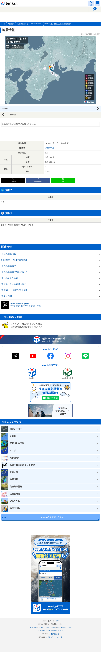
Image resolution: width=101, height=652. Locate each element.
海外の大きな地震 (9, 278)
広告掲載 (41, 631)
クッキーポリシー (64, 627)
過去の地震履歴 (8, 266)
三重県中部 (49, 148)
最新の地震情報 (8, 254)
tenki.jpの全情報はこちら (52, 517)
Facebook (38, 182)
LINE (63, 182)
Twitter (13, 182)
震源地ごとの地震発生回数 (14, 284)
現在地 (95, 11)
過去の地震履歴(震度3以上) (14, 272)
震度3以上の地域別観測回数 (14, 290)
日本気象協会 (54, 634)
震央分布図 (6, 296)
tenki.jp (10, 3)
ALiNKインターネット (54, 637)
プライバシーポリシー (47, 627)
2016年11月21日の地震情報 (14, 260)
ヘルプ (60, 631)
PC (57, 621)
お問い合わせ (51, 631)
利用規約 (33, 627)
